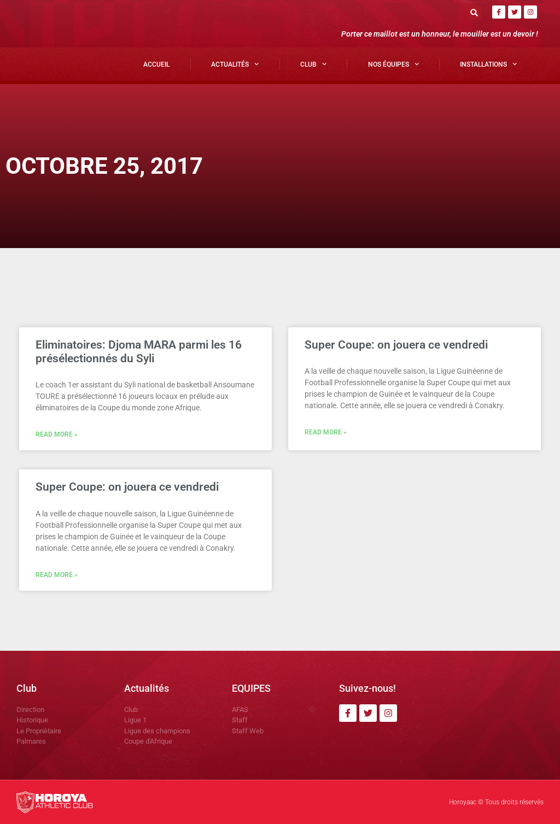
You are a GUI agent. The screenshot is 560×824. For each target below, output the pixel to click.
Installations (488, 64)
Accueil (156, 64)
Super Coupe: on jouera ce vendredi (396, 344)
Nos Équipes (393, 64)
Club (313, 64)
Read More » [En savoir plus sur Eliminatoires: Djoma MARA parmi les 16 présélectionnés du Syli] (57, 434)
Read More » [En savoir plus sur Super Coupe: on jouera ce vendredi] (326, 432)
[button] (474, 12)
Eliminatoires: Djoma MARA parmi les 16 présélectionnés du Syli (139, 351)
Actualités (235, 64)
